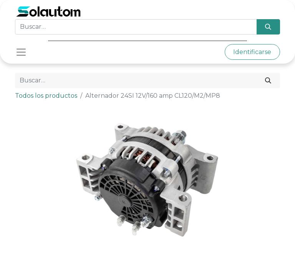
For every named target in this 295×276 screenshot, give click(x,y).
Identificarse (252, 52)
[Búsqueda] (268, 26)
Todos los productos (46, 95)
